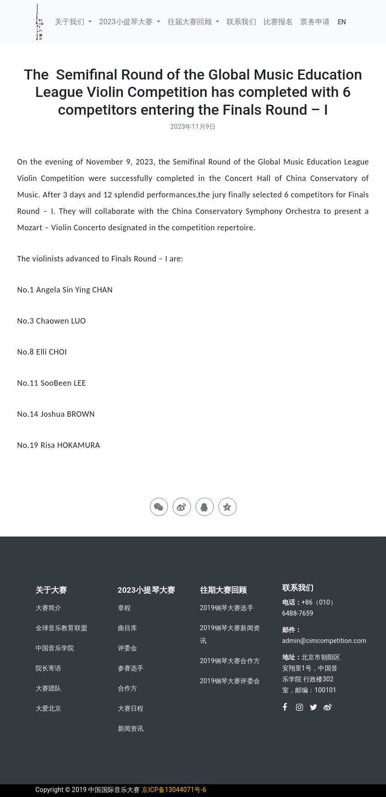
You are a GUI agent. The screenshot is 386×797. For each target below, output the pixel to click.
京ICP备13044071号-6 (174, 789)
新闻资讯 (131, 728)
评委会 (127, 648)
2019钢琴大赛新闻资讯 (230, 634)
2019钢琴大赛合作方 (230, 660)
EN (342, 22)
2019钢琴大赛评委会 (230, 681)
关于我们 (70, 21)
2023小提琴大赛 (127, 21)
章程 (124, 607)
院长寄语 (49, 668)
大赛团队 (49, 688)
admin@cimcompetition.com (324, 640)
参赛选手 (131, 668)
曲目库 (127, 628)
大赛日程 (131, 708)
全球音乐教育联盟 (61, 628)
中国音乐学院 (55, 648)
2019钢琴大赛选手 (227, 607)
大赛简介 (49, 607)
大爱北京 (49, 708)
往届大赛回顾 (191, 21)
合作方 (127, 688)
